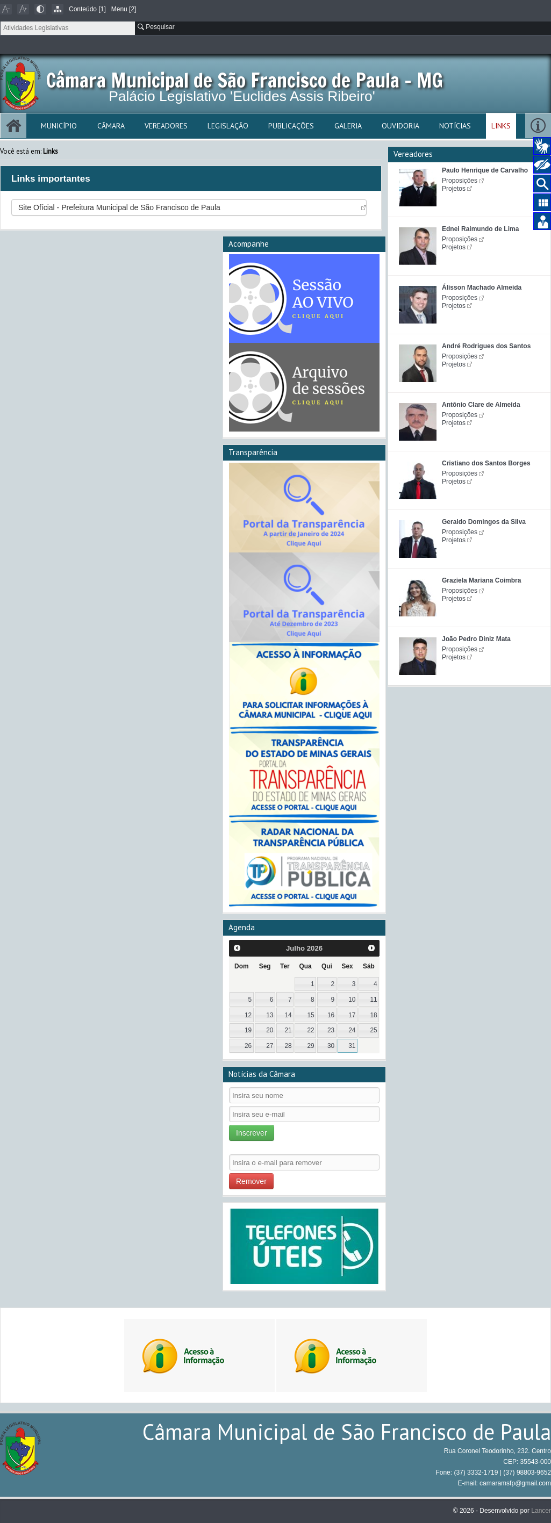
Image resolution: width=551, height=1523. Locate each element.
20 (269, 1030)
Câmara (111, 126)
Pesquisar (156, 27)
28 (287, 1046)
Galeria (348, 126)
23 (330, 1030)
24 (351, 1030)
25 (373, 1030)
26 (248, 1046)
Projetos (454, 188)
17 (351, 1015)
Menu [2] (124, 9)
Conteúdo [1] (87, 9)
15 (310, 1015)
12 (248, 1015)
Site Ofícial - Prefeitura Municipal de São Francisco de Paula (119, 207)
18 (373, 1015)
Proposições (459, 180)
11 (373, 999)
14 (287, 1015)
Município (59, 126)
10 (351, 999)
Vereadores (166, 126)
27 (269, 1046)
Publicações (291, 126)
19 (248, 1030)
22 (310, 1030)
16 (330, 1015)
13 (269, 1015)
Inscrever (251, 1133)
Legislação (227, 126)
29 (310, 1046)
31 (351, 1046)
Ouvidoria (400, 126)
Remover (251, 1181)
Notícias (455, 126)
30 (330, 1046)
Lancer (541, 1510)
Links (501, 126)
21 (287, 1030)
